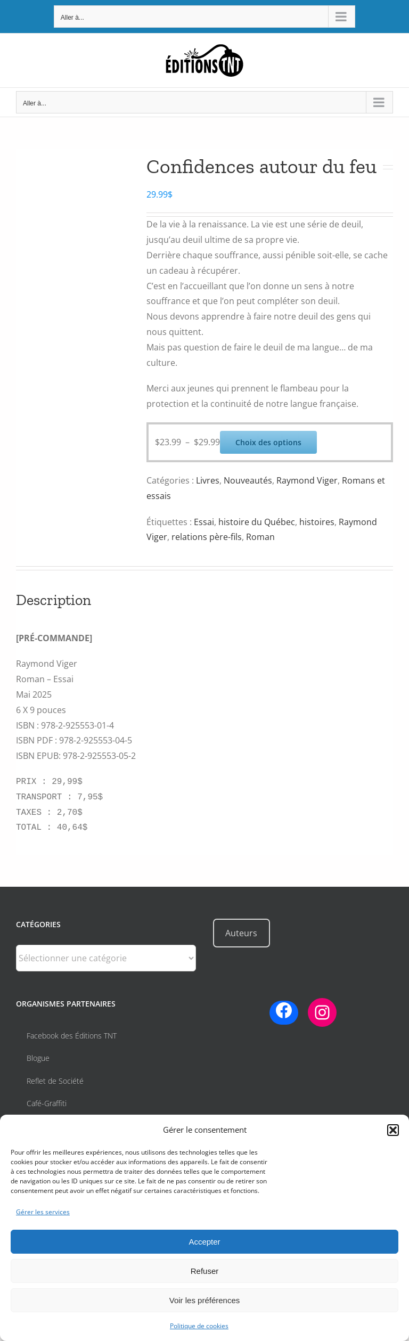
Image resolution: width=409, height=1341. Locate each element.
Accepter (204, 1241)
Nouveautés (248, 480)
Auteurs (241, 933)
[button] (393, 1130)
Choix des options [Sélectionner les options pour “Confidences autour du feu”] (268, 442)
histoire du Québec (256, 522)
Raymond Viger (307, 480)
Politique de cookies (199, 1325)
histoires (316, 522)
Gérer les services (43, 1211)
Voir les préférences (204, 1300)
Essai (204, 522)
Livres (207, 480)
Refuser (205, 1270)
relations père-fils (206, 537)
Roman (260, 537)
